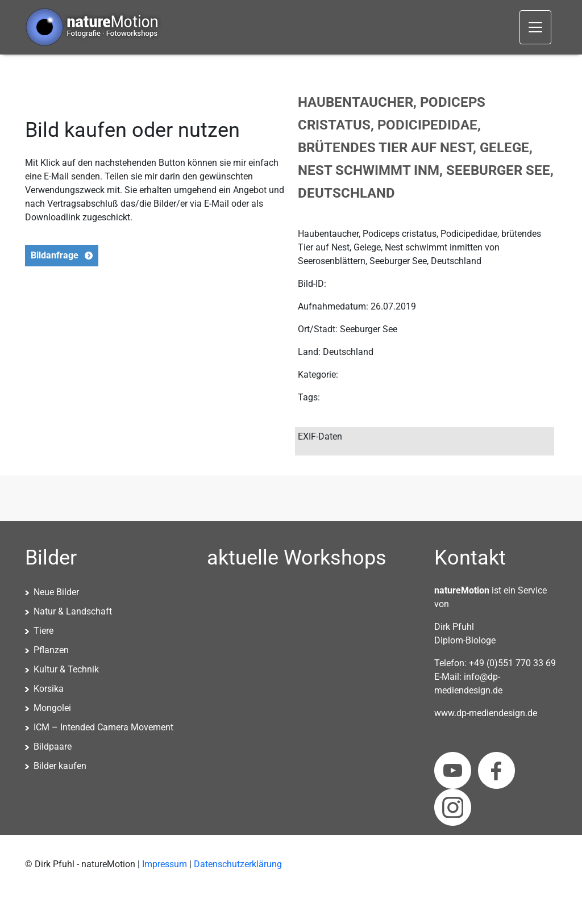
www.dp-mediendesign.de (485, 713)
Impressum (164, 864)
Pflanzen (51, 650)
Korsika (49, 688)
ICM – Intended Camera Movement (103, 727)
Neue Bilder (56, 592)
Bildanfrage (54, 255)
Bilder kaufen (60, 765)
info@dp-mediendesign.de (468, 683)
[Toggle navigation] (535, 27)
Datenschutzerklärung (238, 864)
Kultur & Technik (66, 669)
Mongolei (52, 708)
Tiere (43, 630)
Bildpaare (53, 746)
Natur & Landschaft (73, 611)
